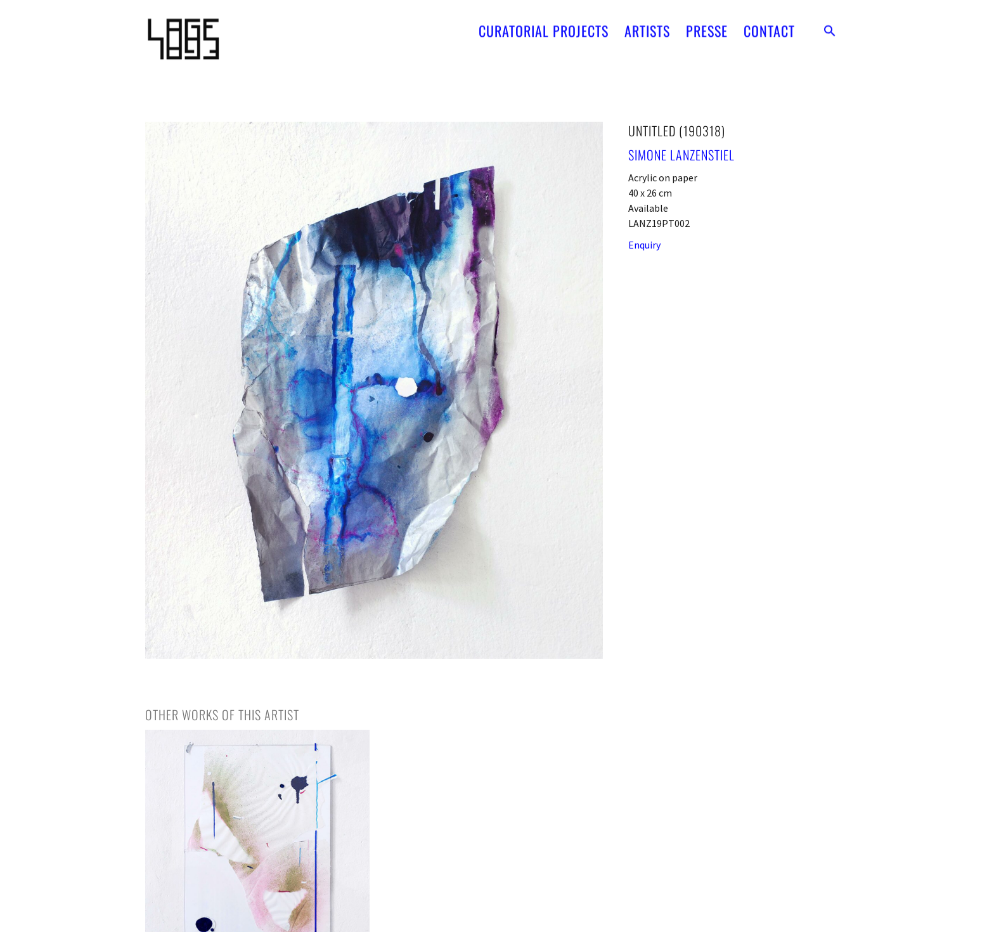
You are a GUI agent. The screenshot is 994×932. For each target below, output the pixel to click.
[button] (830, 26)
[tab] (222, 714)
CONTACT (769, 26)
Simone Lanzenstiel (681, 154)
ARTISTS (647, 26)
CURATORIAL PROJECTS (544, 26)
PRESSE (707, 26)
